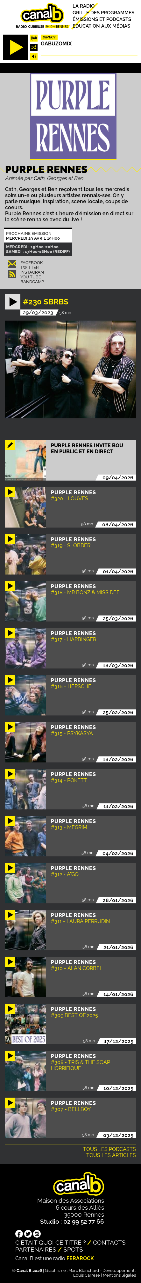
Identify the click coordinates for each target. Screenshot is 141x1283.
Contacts (109, 1242)
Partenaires (35, 1249)
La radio (84, 6)
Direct (49, 37)
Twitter (29, 267)
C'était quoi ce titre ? (50, 1242)
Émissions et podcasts (102, 19)
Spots (73, 1249)
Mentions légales (119, 1275)
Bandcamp (32, 281)
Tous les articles (111, 1155)
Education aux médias (101, 26)
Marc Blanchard (83, 1270)
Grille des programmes (103, 13)
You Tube (30, 277)
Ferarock (80, 1258)
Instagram (32, 272)
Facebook (31, 262)
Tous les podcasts (109, 1149)
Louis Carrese (86, 1275)
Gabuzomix (56, 44)
